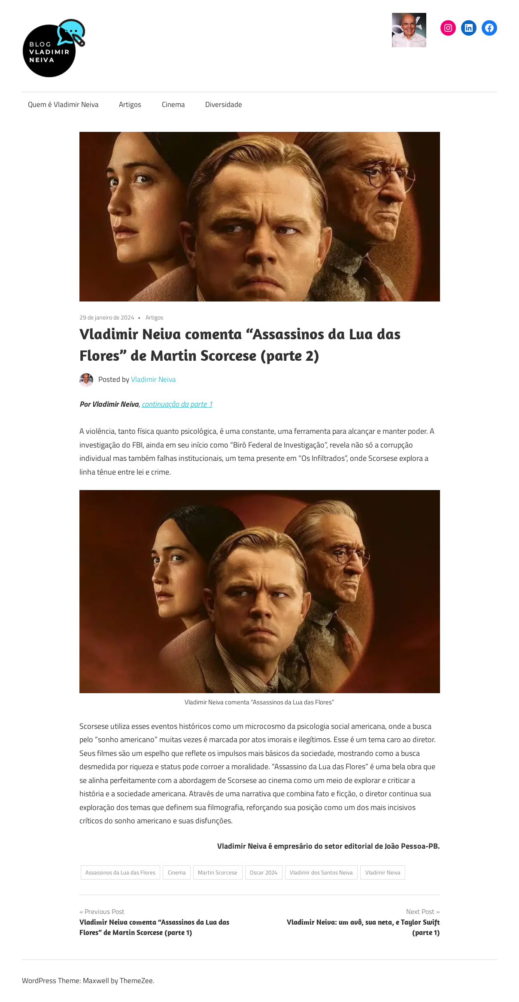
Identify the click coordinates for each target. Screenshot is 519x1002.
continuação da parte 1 (177, 404)
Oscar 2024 (263, 872)
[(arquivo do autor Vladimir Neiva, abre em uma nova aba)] (409, 44)
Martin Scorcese (217, 872)
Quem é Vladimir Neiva (63, 104)
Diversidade (223, 104)
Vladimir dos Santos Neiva (321, 872)
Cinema (173, 104)
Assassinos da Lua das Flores (120, 872)
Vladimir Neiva (153, 379)
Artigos (130, 104)
